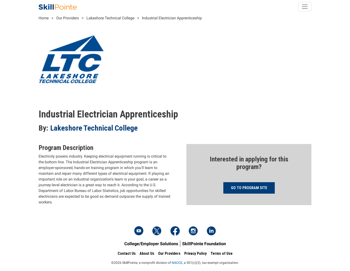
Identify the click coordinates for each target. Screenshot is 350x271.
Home (44, 18)
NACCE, (177, 263)
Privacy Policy (195, 253)
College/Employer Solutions (151, 243)
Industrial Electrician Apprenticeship (172, 18)
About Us (147, 253)
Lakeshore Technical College (110, 18)
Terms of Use (221, 253)
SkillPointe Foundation (204, 243)
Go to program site (249, 188)
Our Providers (67, 18)
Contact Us (127, 253)
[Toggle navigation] (304, 6)
